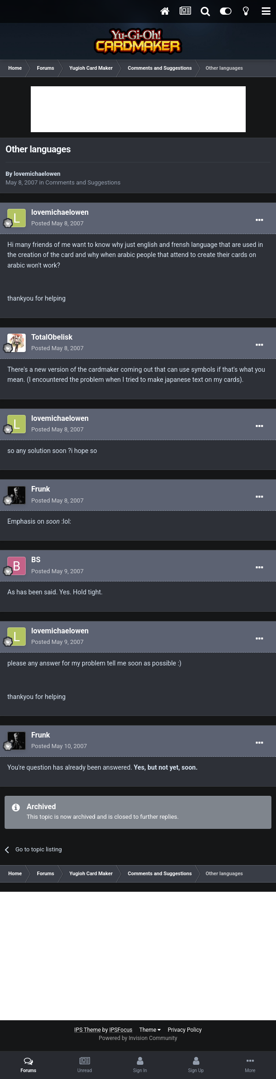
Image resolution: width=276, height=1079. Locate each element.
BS (35, 559)
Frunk (40, 489)
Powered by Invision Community (138, 1038)
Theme (150, 1030)
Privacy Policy (185, 1030)
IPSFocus (120, 1030)
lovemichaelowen (37, 173)
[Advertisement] (138, 109)
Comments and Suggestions (83, 182)
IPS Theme (87, 1030)
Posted (57, 223)
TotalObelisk (52, 337)
